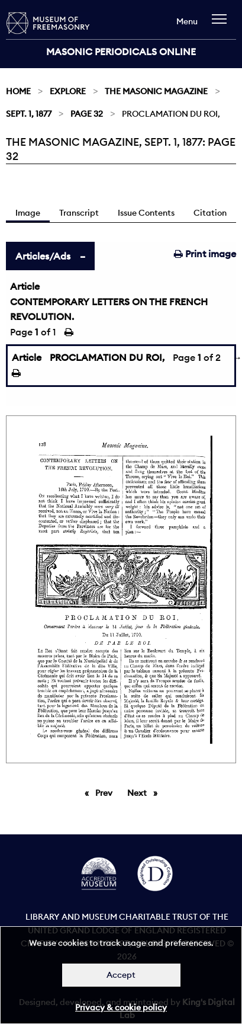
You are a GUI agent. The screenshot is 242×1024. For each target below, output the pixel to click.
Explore (68, 91)
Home (18, 91)
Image (27, 212)
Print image (205, 254)
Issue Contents (146, 212)
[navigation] (222, 24)
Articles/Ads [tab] (42, 256)
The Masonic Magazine (156, 91)
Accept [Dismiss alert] (121, 974)
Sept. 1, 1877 (28, 113)
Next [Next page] (145, 792)
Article (25, 286)
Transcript (79, 212)
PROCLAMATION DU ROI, (107, 357)
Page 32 (86, 113)
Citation (210, 212)
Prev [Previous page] (105, 792)
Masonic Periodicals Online (121, 51)
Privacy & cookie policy (121, 1007)
